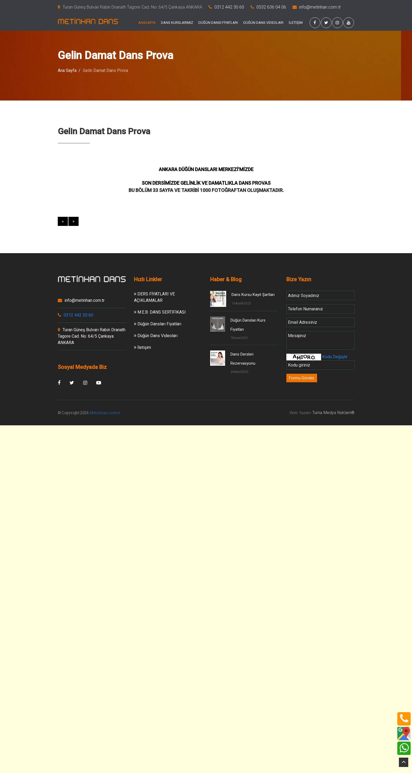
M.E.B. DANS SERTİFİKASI (160, 312)
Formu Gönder (301, 378)
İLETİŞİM (296, 23)
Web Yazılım (300, 412)
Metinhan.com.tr (105, 412)
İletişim (142, 347)
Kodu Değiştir (334, 356)
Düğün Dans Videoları (156, 335)
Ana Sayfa (67, 70)
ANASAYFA (147, 23)
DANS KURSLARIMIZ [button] (177, 23)
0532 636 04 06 (271, 7)
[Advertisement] (206, 462)
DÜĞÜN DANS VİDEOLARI (263, 23)
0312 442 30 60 (229, 7)
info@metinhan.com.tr (320, 7)
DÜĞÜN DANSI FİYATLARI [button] (218, 23)
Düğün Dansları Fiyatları (157, 323)
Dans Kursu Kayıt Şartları (253, 294)
